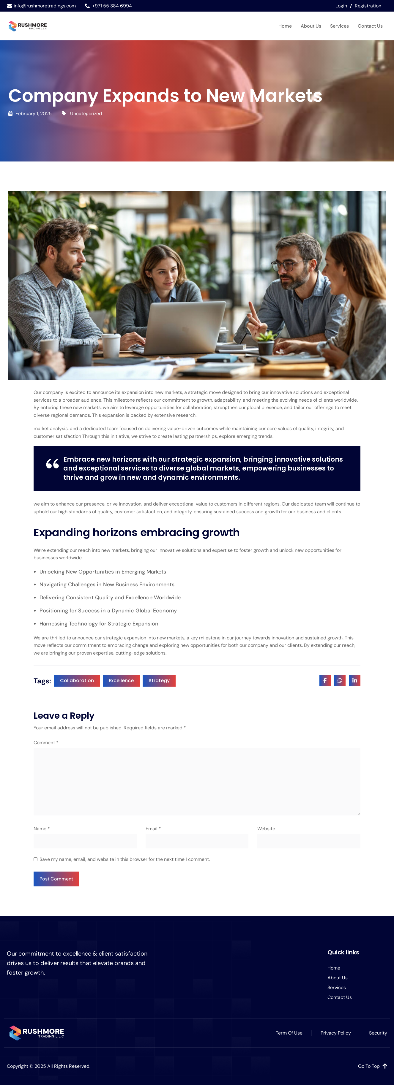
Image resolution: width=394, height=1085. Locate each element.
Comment (46, 742)
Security (378, 1033)
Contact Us (370, 26)
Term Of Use (289, 1033)
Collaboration (77, 680)
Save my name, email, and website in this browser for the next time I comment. (125, 859)
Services (339, 26)
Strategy (159, 680)
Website (266, 829)
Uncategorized (86, 113)
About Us (311, 26)
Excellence (121, 680)
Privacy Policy (336, 1033)
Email (153, 829)
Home (285, 26)
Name (42, 829)
